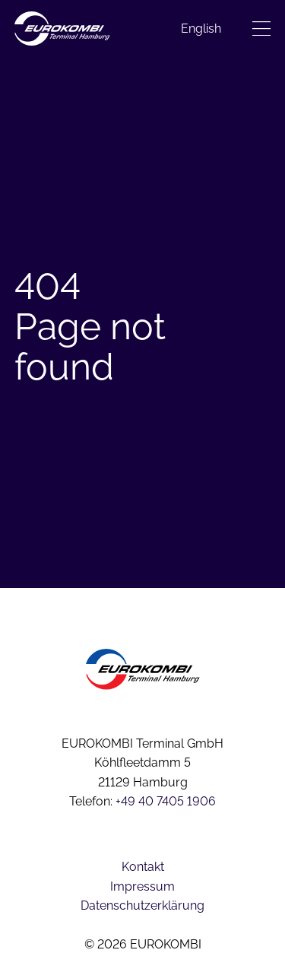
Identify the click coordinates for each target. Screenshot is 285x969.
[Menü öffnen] (261, 28)
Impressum (142, 886)
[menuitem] (201, 29)
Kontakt (143, 866)
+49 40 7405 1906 (166, 801)
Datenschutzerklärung (142, 905)
